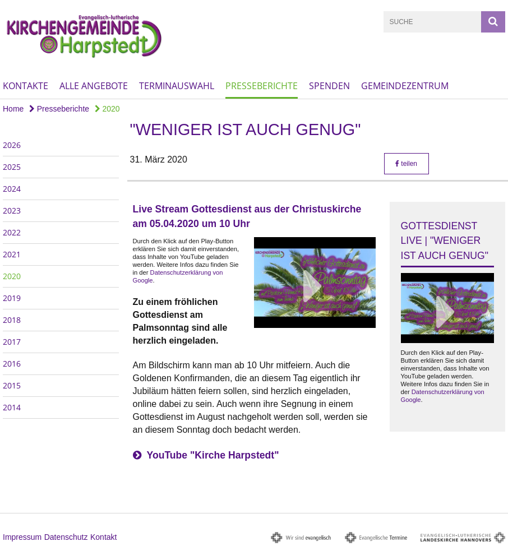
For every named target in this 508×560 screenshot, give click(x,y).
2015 (12, 385)
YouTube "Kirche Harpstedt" (213, 455)
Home (13, 108)
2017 (12, 341)
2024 (12, 188)
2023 (12, 210)
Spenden (329, 86)
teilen (406, 164)
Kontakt (103, 537)
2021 (12, 254)
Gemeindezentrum (405, 86)
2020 (107, 108)
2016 (12, 363)
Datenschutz (66, 537)
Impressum (22, 537)
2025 (12, 166)
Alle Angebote (93, 86)
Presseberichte (261, 86)
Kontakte (25, 86)
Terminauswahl (176, 86)
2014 (12, 407)
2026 (12, 145)
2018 (12, 319)
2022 (12, 232)
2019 (12, 298)
